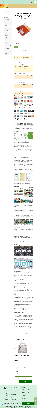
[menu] (17, 2)
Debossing (25, 113)
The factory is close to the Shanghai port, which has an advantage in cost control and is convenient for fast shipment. (23, 183)
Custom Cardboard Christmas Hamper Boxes (24, 331)
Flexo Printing (15, 119)
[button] (17, 2)
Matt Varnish (15, 113)
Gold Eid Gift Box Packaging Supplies (22, 333)
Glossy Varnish (18, 119)
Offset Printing (18, 113)
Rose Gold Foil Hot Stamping (21, 119)
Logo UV (32, 113)
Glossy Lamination (25, 119)
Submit (25, 381)
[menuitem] (17, 2)
